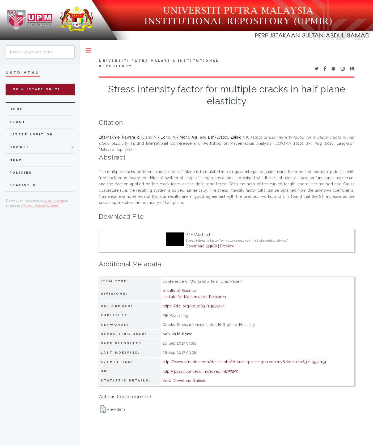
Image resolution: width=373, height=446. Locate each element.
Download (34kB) (201, 246)
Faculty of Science (179, 291)
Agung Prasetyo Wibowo (40, 206)
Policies (21, 172)
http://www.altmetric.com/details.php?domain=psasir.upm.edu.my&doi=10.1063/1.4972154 (245, 362)
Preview (227, 246)
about (18, 122)
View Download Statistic (184, 381)
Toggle (88, 50)
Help (16, 160)
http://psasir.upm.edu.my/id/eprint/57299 (201, 371)
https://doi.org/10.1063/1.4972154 (194, 306)
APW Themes (54, 201)
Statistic (23, 185)
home (16, 109)
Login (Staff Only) (35, 89)
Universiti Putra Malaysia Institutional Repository (159, 63)
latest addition (31, 134)
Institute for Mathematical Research (194, 297)
